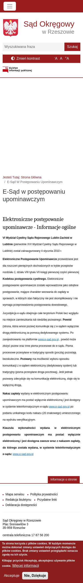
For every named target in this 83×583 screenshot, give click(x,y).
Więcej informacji (25, 567)
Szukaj (72, 47)
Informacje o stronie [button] (63, 479)
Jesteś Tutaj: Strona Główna (22, 177)
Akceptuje (11, 577)
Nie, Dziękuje (35, 577)
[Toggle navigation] (10, 6)
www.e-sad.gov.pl (48, 339)
